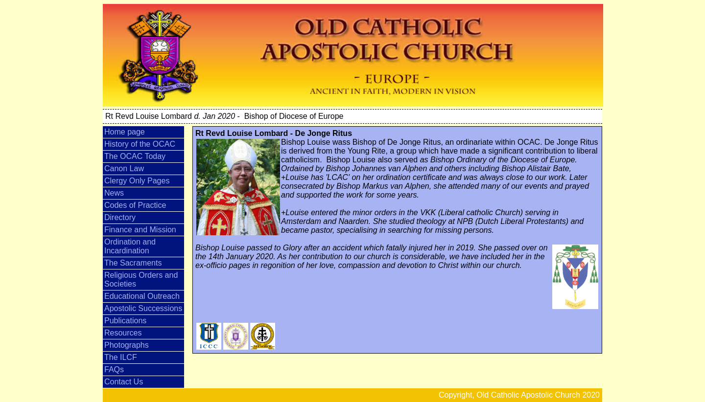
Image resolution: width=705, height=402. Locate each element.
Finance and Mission (140, 229)
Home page (124, 132)
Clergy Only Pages (136, 181)
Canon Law (124, 168)
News (114, 193)
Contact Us (123, 382)
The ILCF (120, 357)
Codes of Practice (135, 205)
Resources (122, 333)
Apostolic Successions (143, 308)
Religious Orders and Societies (141, 279)
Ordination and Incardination (130, 246)
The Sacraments (133, 263)
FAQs (114, 369)
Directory (120, 217)
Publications (125, 320)
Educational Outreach (142, 296)
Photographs (126, 345)
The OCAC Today (134, 156)
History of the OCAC (139, 144)
